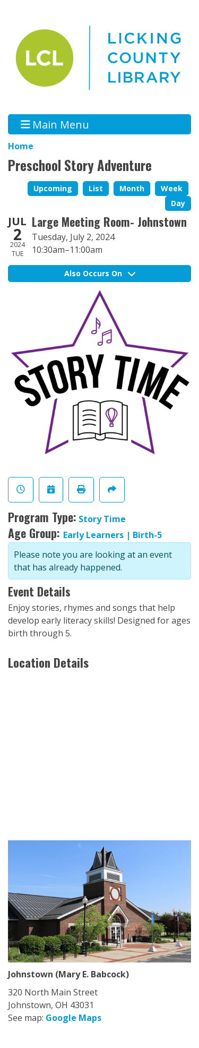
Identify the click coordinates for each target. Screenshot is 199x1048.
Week (172, 188)
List (96, 188)
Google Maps (73, 1018)
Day (178, 203)
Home (20, 146)
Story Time (102, 519)
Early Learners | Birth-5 (112, 535)
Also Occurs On (99, 273)
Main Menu (55, 124)
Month (131, 188)
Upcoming (52, 188)
